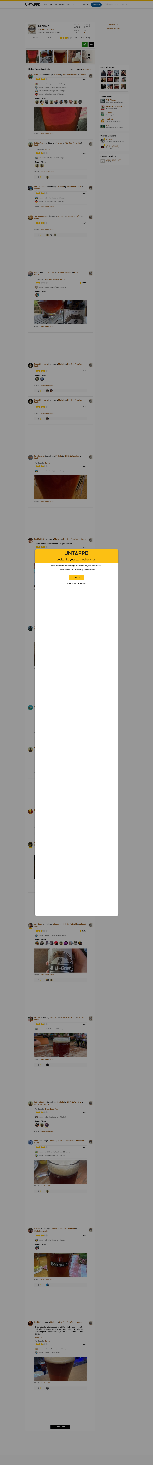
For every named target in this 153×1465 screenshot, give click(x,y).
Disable (76, 577)
